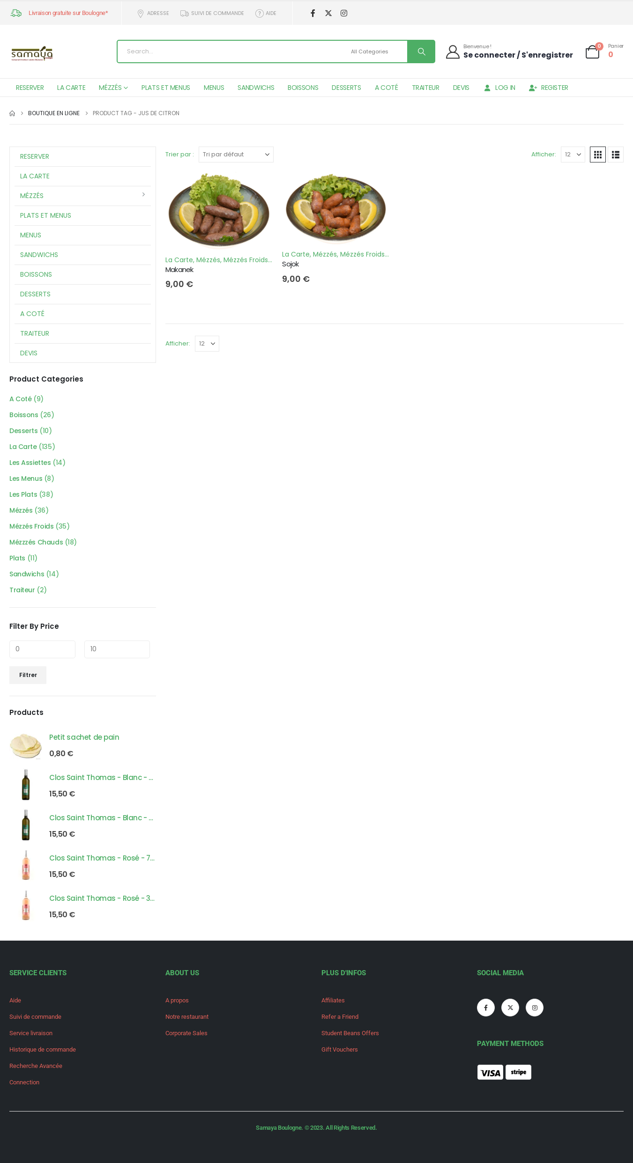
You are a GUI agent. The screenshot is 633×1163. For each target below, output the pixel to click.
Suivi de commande (211, 13)
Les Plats (23, 494)
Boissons (303, 87)
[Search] (420, 51)
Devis (461, 87)
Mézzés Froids (245, 260)
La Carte (71, 87)
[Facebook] (313, 13)
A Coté (386, 87)
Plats (17, 558)
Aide (265, 13)
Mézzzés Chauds (36, 542)
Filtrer (28, 675)
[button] (598, 154)
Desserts (346, 87)
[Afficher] (573, 154)
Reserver (30, 87)
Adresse (153, 13)
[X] (328, 13)
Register (548, 87)
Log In (499, 87)
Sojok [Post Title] (290, 264)
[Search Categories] (378, 51)
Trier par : (179, 154)
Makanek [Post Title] (179, 269)
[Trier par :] (236, 154)
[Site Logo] (32, 54)
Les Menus (25, 478)
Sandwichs (256, 87)
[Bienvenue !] (509, 51)
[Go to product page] (25, 744)
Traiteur (425, 87)
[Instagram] (344, 13)
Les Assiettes (30, 462)
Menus (214, 87)
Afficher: (543, 154)
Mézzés (110, 87)
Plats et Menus (165, 87)
